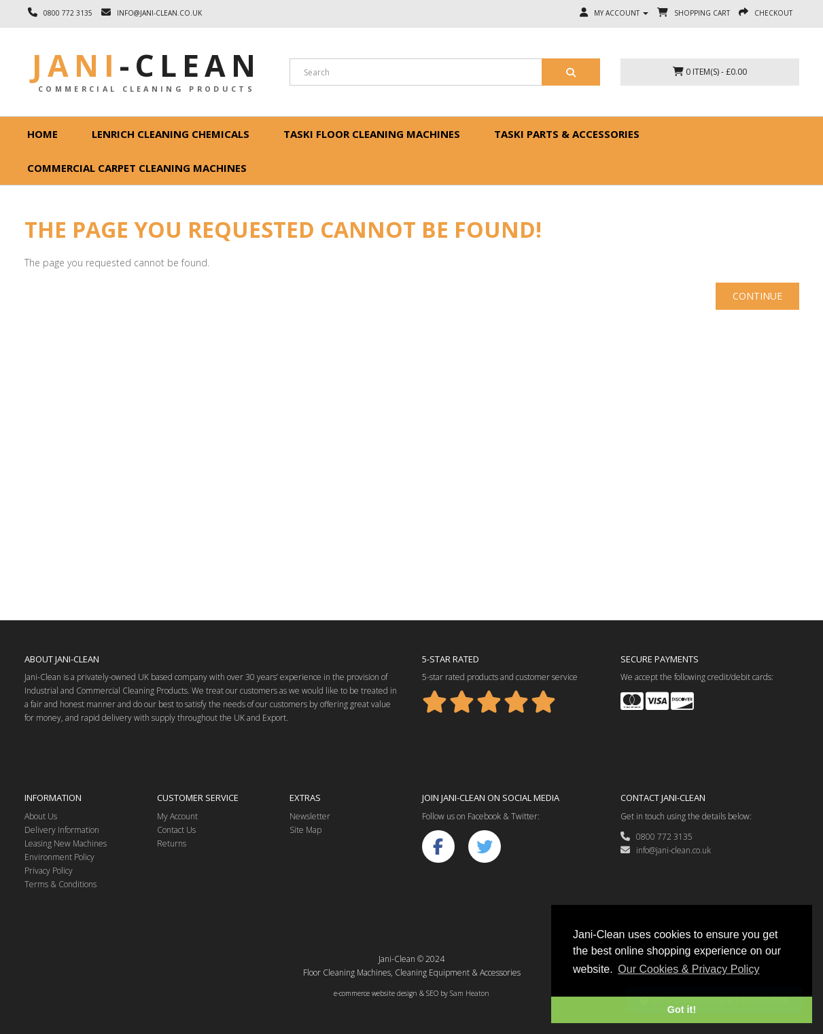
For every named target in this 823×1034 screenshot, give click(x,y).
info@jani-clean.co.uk (665, 850)
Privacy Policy (48, 870)
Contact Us (176, 830)
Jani (146, 65)
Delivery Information (61, 830)
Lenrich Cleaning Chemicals (170, 134)
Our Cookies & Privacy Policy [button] (688, 969)
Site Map (305, 830)
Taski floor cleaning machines (371, 134)
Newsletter (310, 816)
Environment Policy (59, 857)
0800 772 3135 (656, 836)
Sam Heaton (469, 993)
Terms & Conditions (60, 884)
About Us (40, 816)
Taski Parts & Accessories (567, 134)
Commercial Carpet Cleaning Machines (137, 168)
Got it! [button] (681, 1009)
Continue (757, 295)
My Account (177, 816)
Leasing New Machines (65, 843)
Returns (171, 843)
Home (42, 134)
